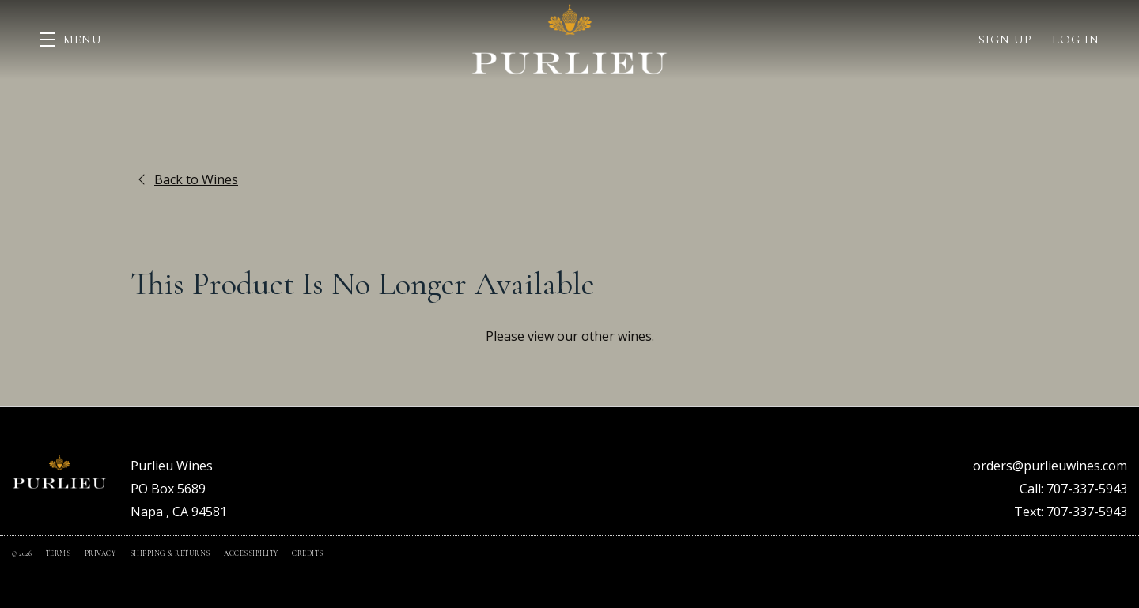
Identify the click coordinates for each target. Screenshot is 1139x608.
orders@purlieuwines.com (1050, 465)
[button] (71, 39)
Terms (59, 553)
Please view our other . (570, 336)
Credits (308, 553)
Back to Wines (188, 179)
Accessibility (252, 553)
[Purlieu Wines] (59, 472)
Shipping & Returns (171, 553)
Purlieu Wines (569, 39)
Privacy (101, 553)
